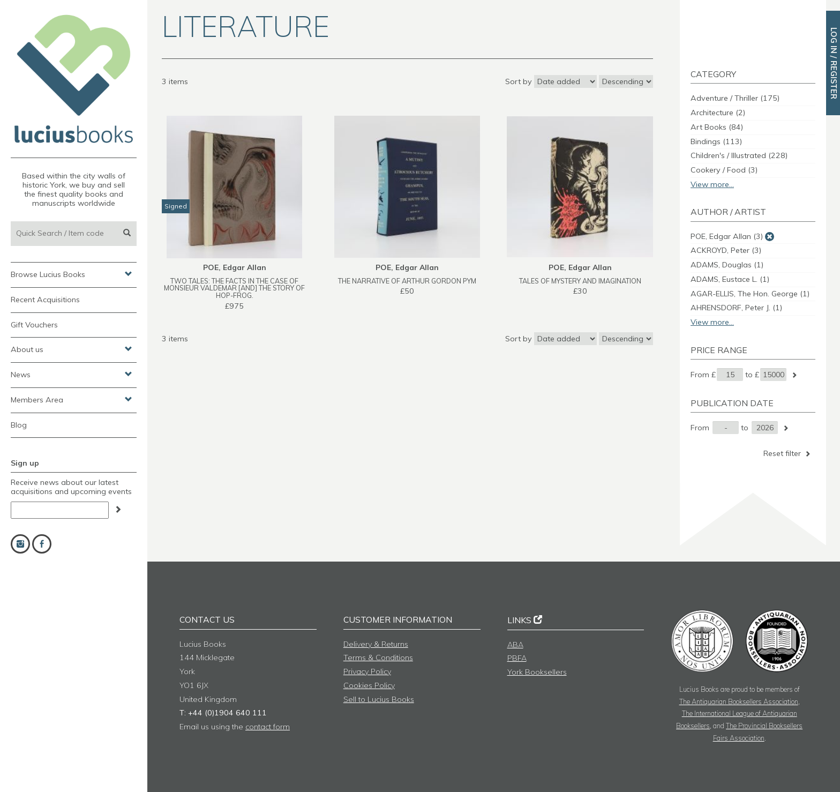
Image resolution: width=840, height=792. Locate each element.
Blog (19, 425)
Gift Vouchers (34, 325)
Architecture (718, 112)
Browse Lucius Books (71, 273)
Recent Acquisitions (45, 299)
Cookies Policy (369, 685)
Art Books (717, 127)
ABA (515, 644)
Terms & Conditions (378, 657)
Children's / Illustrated (739, 155)
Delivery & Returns (375, 644)
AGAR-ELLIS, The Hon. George (750, 293)
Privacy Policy (367, 671)
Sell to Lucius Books (378, 699)
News (71, 374)
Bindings (716, 141)
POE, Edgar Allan (727, 236)
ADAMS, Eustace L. (730, 279)
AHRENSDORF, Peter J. (736, 307)
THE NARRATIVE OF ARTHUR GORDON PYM (407, 281)
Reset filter (787, 453)
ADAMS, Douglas (727, 265)
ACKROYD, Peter (726, 250)
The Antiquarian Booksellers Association (738, 701)
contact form (267, 726)
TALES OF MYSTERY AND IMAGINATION (580, 281)
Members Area (71, 399)
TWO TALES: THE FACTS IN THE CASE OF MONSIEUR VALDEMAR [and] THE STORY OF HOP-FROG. (234, 288)
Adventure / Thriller (735, 98)
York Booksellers (537, 672)
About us (71, 348)
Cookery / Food (724, 170)
